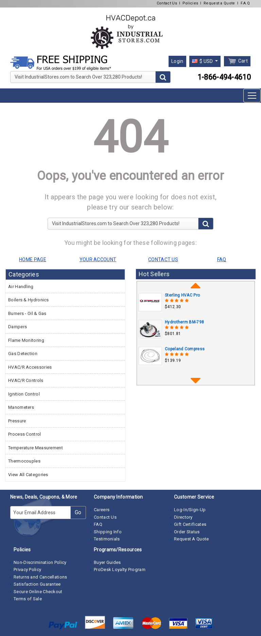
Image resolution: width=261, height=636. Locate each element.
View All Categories (28, 474)
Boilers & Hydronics (28, 299)
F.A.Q (245, 3)
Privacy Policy (27, 569)
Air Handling (21, 286)
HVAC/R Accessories (30, 367)
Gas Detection (22, 353)
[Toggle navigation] (252, 95)
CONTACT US (163, 259)
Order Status (187, 531)
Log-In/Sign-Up (190, 509)
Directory (183, 517)
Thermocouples (24, 461)
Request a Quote (219, 3)
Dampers (17, 326)
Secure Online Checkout (38, 591)
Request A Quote (191, 538)
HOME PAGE (32, 259)
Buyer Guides (107, 562)
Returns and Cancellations (40, 577)
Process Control (24, 434)
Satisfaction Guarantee (37, 584)
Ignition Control (24, 394)
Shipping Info (108, 531)
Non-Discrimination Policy (40, 562)
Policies (190, 3)
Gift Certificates (190, 524)
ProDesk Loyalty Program (119, 569)
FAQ (98, 524)
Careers (101, 509)
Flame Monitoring (26, 340)
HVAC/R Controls (26, 380)
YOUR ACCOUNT (98, 259)
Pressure (17, 420)
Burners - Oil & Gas (27, 313)
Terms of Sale (28, 598)
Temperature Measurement (35, 447)
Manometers (21, 407)
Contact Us (167, 3)
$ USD (203, 61)
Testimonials (107, 538)
